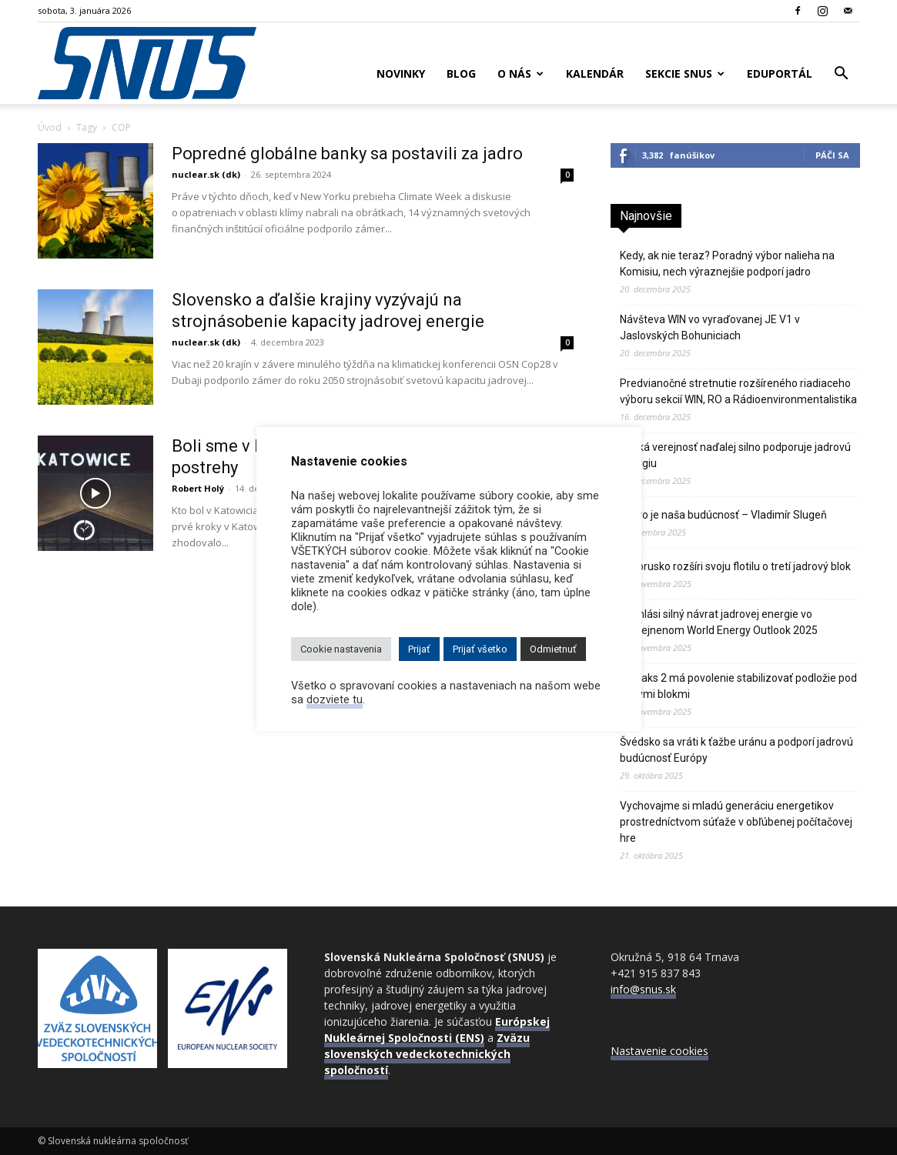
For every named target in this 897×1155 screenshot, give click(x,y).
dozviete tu (334, 699)
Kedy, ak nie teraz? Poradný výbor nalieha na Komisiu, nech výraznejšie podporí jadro (727, 263)
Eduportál (779, 73)
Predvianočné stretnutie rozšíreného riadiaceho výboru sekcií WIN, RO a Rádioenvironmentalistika (738, 391)
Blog (461, 73)
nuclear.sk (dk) (206, 174)
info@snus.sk (643, 989)
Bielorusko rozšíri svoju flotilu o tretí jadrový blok (735, 566)
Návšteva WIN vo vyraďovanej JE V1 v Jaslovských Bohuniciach (710, 327)
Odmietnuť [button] (553, 649)
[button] (841, 75)
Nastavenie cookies (659, 1050)
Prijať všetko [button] (480, 649)
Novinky (401, 73)
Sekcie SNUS (685, 73)
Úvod (50, 127)
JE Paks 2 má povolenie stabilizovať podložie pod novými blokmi (738, 686)
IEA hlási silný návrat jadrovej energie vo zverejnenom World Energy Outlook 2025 (719, 622)
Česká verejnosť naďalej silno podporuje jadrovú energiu (735, 455)
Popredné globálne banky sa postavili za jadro (347, 153)
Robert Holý (198, 488)
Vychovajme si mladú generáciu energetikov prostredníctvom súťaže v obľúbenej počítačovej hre (736, 821)
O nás (520, 73)
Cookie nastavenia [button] (341, 649)
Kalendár (595, 73)
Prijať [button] (419, 649)
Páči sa (832, 155)
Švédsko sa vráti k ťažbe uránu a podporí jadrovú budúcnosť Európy (736, 750)
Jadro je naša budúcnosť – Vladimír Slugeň (723, 515)
